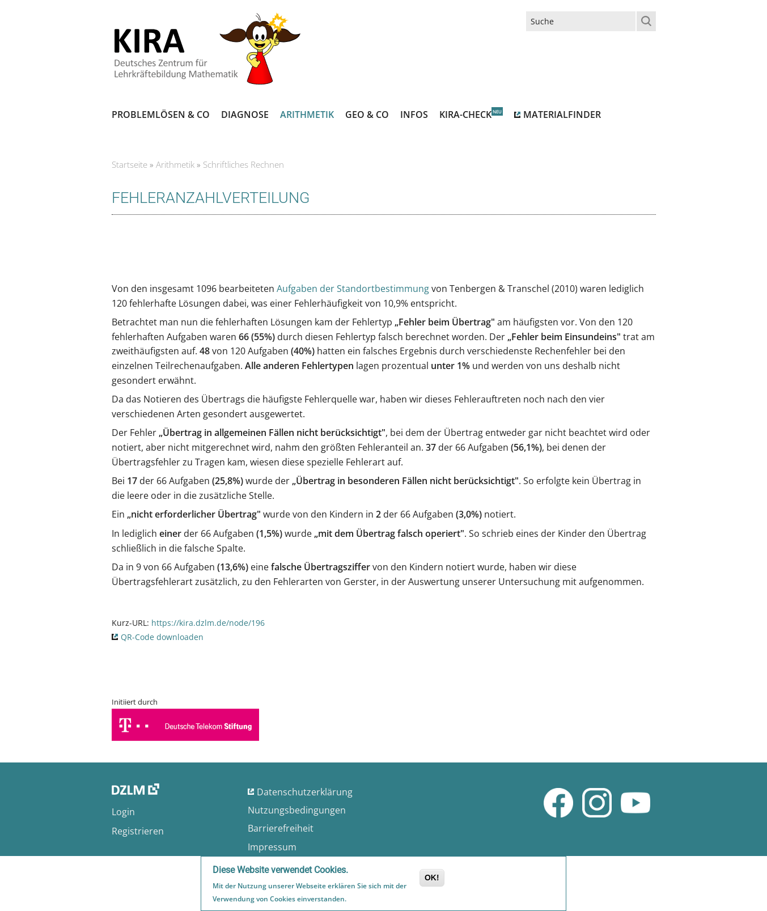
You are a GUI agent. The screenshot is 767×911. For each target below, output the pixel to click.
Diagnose (245, 114)
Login (123, 812)
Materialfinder (562, 114)
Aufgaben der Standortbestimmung (354, 288)
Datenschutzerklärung (305, 792)
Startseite (129, 164)
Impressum (272, 847)
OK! (432, 877)
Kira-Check (465, 114)
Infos (414, 114)
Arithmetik (307, 114)
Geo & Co (367, 114)
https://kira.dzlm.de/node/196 (208, 622)
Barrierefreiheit (280, 828)
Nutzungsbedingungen (297, 810)
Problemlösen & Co (161, 114)
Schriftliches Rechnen (243, 164)
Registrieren (138, 831)
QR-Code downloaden (162, 637)
